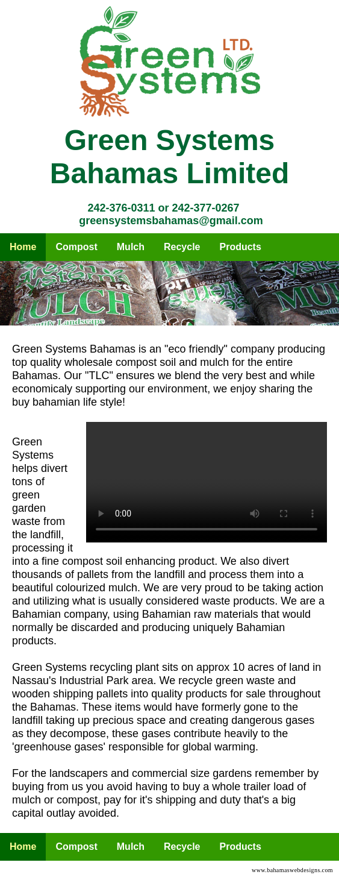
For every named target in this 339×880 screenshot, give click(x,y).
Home (23, 247)
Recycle (182, 247)
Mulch (131, 247)
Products (240, 247)
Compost (76, 247)
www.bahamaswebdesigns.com (292, 870)
